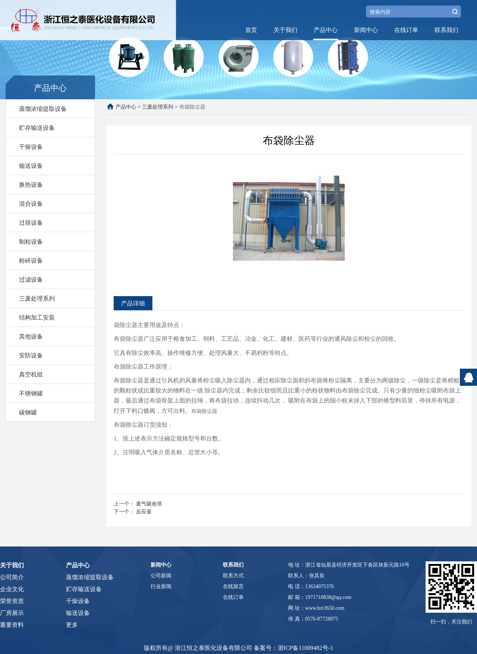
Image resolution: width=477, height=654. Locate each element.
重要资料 (12, 625)
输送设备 (31, 165)
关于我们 (285, 30)
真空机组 (31, 374)
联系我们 (446, 30)
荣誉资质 (12, 601)
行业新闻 (161, 586)
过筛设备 (31, 222)
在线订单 (406, 30)
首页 (251, 30)
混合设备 (31, 203)
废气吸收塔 (149, 503)
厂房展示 (12, 613)
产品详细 (133, 303)
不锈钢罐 (31, 393)
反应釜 (144, 511)
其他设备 (31, 336)
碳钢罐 (28, 412)
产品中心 (326, 30)
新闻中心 (366, 30)
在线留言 (233, 586)
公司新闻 (161, 575)
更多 (72, 625)
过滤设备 (31, 279)
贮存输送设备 (37, 128)
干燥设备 (31, 146)
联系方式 (233, 575)
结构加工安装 (37, 317)
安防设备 (31, 355)
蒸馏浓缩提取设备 (43, 109)
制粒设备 (31, 241)
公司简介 (12, 577)
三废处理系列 (37, 298)
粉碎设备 (31, 260)
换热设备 (31, 184)
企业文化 (12, 589)
